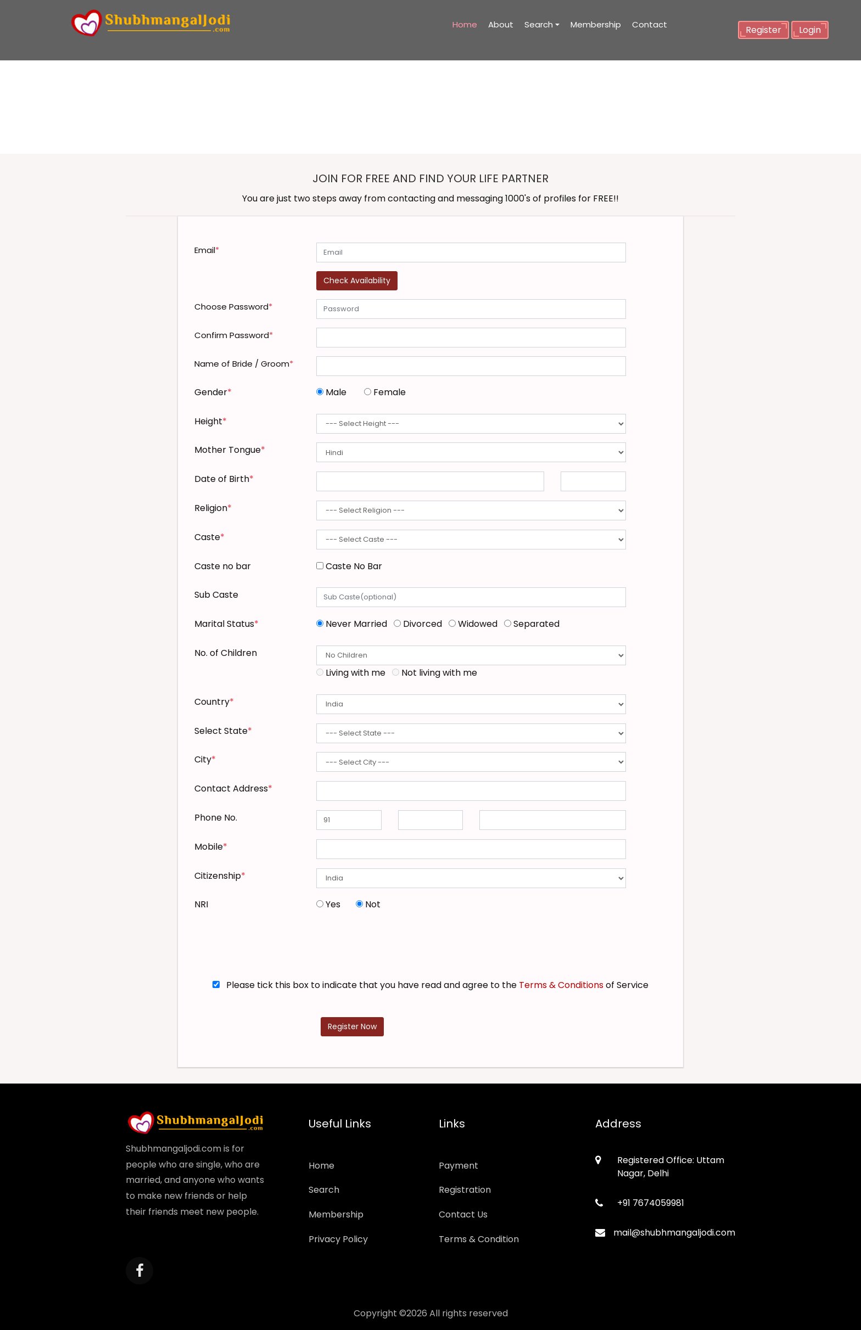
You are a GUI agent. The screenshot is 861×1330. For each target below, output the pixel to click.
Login (810, 30)
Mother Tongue (229, 450)
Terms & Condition (479, 1239)
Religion (213, 508)
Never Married (354, 624)
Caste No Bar (349, 566)
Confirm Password (233, 335)
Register (763, 30)
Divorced (420, 624)
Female (385, 392)
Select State (223, 731)
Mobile (210, 846)
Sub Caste (216, 594)
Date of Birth (224, 479)
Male (333, 392)
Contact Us (463, 1214)
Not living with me (434, 672)
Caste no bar (222, 566)
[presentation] (399, 947)
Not (368, 904)
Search (538, 24)
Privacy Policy (338, 1239)
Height (210, 421)
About (500, 24)
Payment (458, 1165)
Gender (213, 392)
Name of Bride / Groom (243, 363)
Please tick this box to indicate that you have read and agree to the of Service (430, 985)
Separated (532, 624)
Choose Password (233, 306)
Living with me (353, 672)
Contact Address (233, 788)
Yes (330, 904)
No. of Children (225, 653)
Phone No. (215, 817)
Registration (465, 1189)
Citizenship (219, 875)
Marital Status (226, 624)
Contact (649, 24)
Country (214, 701)
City (205, 759)
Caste (209, 537)
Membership (596, 24)
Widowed (475, 624)
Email (206, 250)
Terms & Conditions (561, 985)
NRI (201, 904)
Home (464, 24)
